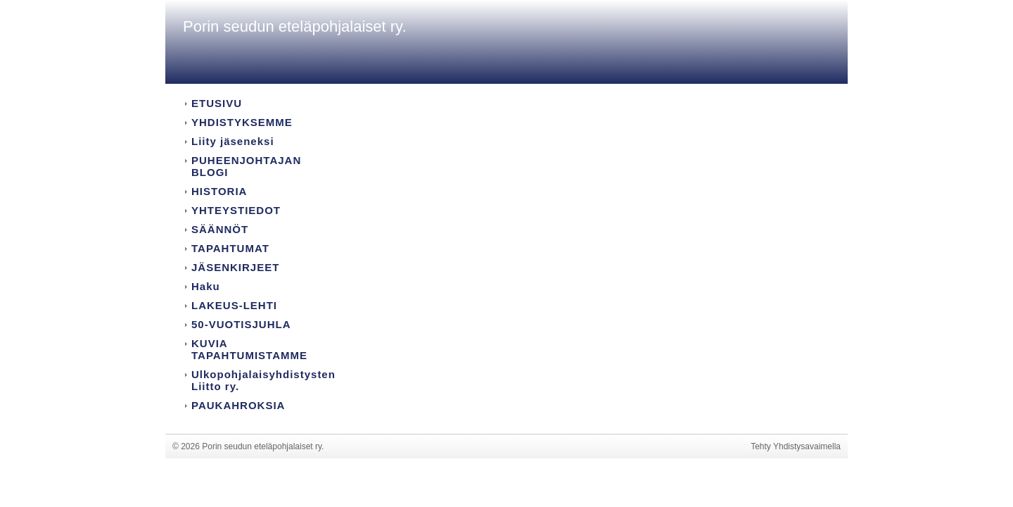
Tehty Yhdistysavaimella (796, 446)
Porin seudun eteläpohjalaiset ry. (295, 26)
